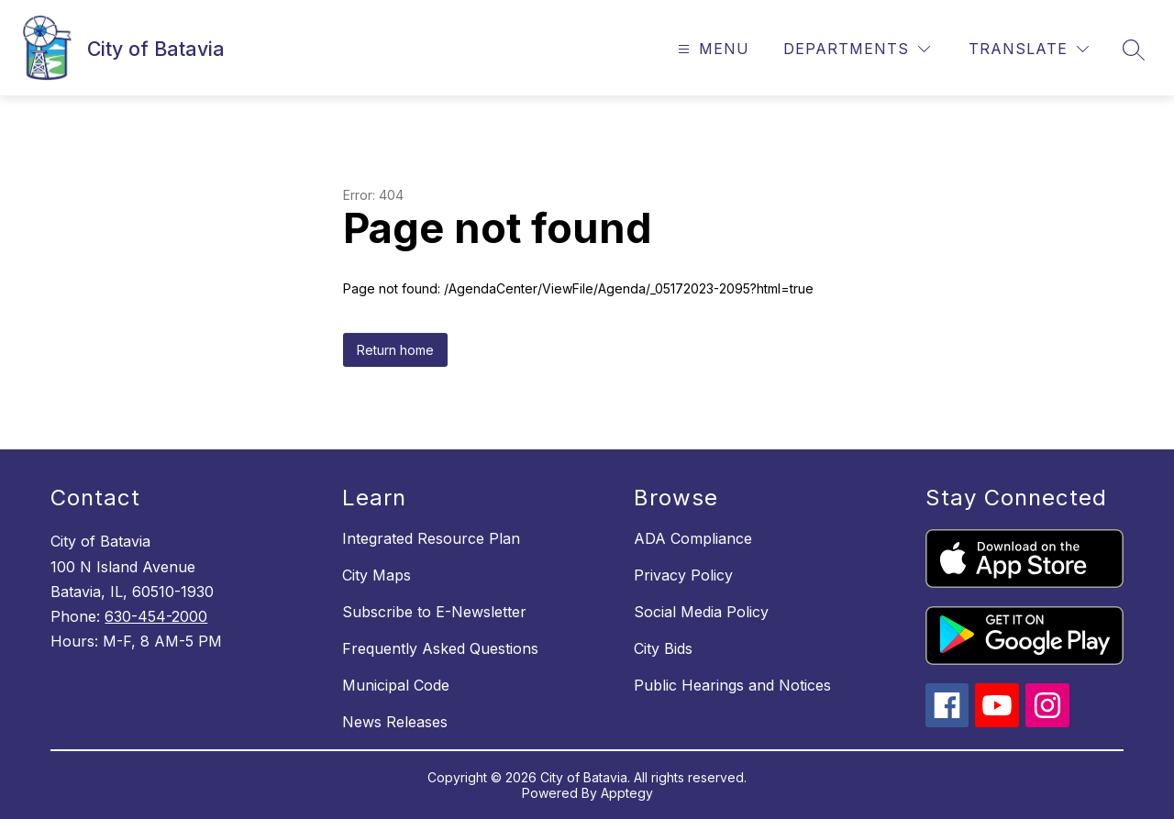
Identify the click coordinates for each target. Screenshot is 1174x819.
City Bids (663, 648)
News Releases (395, 722)
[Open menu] (711, 49)
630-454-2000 (156, 616)
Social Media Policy (701, 612)
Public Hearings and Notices (732, 685)
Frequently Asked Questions (440, 648)
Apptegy (627, 793)
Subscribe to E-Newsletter (434, 612)
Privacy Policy (683, 575)
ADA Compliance (693, 538)
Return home (395, 350)
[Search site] (1134, 50)
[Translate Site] (1028, 49)
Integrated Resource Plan (431, 538)
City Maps (376, 575)
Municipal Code (395, 685)
